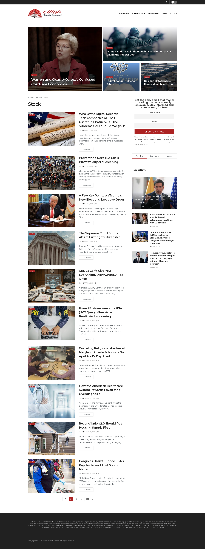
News (164, 13)
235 (87, 499)
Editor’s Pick (139, 13)
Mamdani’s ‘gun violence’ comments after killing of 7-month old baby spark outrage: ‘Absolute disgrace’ (162, 258)
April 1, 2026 (87, 130)
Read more (86, 149)
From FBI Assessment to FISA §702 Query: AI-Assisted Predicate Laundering (100, 312)
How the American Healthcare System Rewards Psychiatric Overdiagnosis (101, 390)
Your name (154, 112)
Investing (153, 13)
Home (30, 97)
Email (154, 121)
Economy (124, 13)
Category (38, 97)
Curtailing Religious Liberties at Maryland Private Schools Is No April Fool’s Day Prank (102, 352)
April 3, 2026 (139, 206)
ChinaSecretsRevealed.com (48, 522)
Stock (173, 13)
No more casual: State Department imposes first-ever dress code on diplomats (153, 199)
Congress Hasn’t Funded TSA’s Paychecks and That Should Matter (101, 465)
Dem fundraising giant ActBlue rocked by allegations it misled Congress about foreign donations (162, 238)
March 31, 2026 (88, 321)
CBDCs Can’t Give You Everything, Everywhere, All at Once (101, 275)
